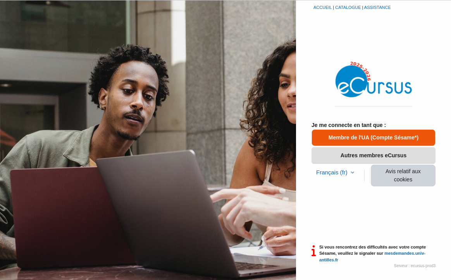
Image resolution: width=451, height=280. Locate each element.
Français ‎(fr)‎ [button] (332, 172)
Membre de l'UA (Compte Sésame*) (373, 137)
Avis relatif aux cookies (403, 175)
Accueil (322, 7)
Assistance (377, 7)
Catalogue (348, 7)
